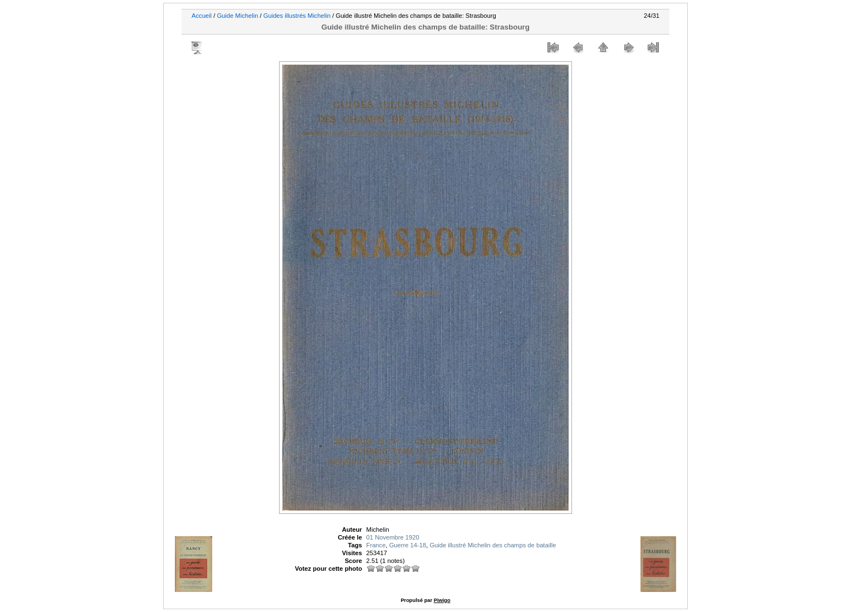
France (376, 545)
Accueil (202, 15)
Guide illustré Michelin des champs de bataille (492, 545)
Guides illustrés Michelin (297, 15)
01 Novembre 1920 (392, 537)
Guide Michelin (237, 15)
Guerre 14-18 (408, 545)
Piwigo (442, 600)
